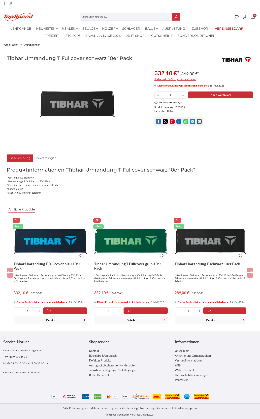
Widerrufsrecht (184, 370)
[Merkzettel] (237, 16)
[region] (77, 104)
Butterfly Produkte (100, 375)
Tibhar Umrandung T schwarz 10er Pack (207, 264)
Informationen (187, 341)
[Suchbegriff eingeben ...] (126, 17)
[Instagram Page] (10, 4)
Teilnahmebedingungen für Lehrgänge (112, 370)
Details (66, 320)
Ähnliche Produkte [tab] (21, 209)
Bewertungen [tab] (46, 158)
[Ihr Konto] (245, 16)
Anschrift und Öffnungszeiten (193, 355)
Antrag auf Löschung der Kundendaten (112, 365)
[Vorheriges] (12, 273)
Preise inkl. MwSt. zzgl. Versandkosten (175, 79)
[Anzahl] (170, 95)
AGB (178, 365)
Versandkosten (123, 408)
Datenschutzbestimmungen (191, 375)
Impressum (181, 380)
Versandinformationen (188, 360)
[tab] (20, 158)
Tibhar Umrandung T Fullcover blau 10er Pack (47, 266)
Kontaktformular (31, 372)
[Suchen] (176, 17)
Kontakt (94, 351)
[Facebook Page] (4, 4)
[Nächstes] (248, 273)
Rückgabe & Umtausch (103, 355)
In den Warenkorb (220, 94)
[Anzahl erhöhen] (183, 95)
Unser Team (182, 351)
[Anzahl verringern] (157, 95)
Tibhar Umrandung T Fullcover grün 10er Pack (127, 266)
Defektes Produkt (100, 360)
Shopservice (99, 341)
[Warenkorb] (253, 16)
